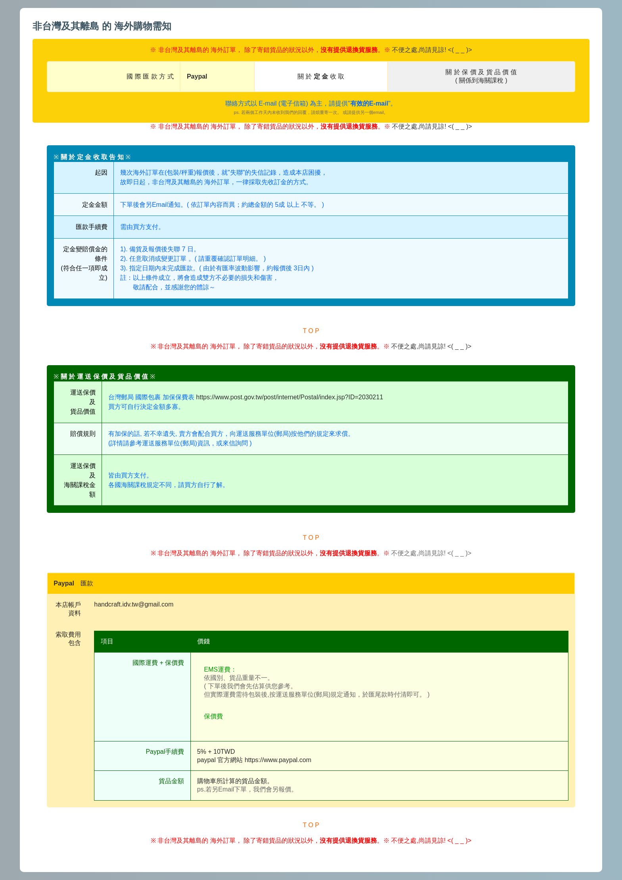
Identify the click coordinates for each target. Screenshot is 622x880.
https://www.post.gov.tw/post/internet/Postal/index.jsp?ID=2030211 (289, 397)
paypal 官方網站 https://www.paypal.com (254, 760)
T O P (311, 330)
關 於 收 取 (321, 76)
